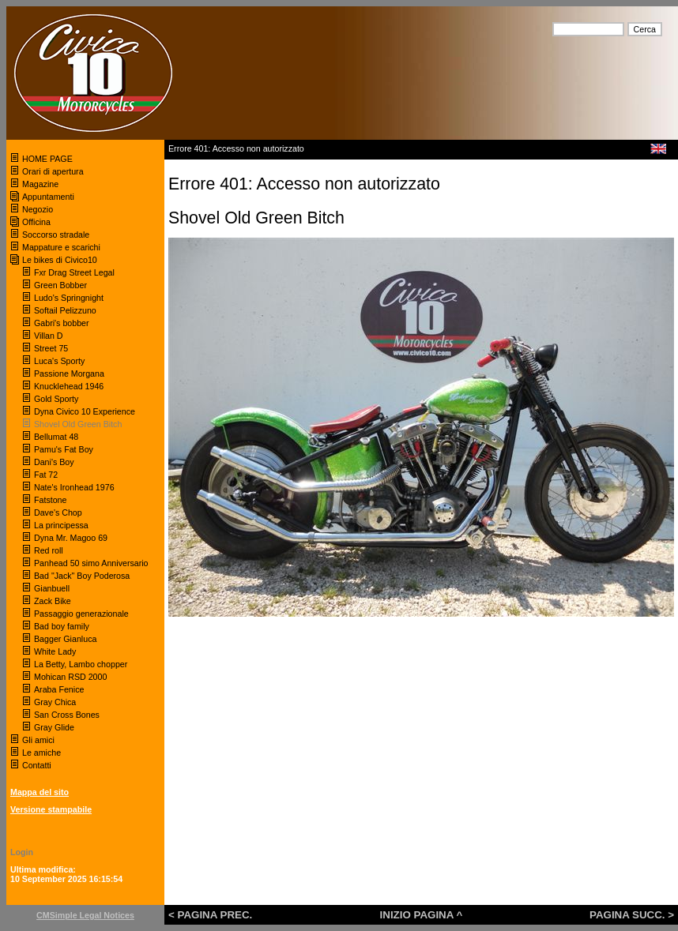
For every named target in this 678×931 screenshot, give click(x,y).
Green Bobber (60, 285)
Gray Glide (54, 727)
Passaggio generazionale (81, 613)
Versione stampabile (51, 809)
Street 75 (51, 348)
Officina (36, 222)
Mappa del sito (39, 792)
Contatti (36, 765)
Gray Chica (55, 702)
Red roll (48, 550)
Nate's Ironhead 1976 (74, 487)
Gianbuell (52, 588)
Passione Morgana (69, 373)
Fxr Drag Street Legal (74, 272)
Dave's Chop (58, 512)
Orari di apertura (53, 171)
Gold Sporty (57, 399)
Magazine (40, 184)
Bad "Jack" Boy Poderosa (82, 575)
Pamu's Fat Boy (63, 449)
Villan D (48, 335)
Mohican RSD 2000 (70, 676)
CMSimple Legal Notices (85, 915)
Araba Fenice (59, 689)
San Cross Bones (67, 714)
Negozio (37, 209)
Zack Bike (52, 601)
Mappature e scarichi (61, 247)
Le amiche (41, 752)
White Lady (55, 651)
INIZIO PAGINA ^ (421, 915)
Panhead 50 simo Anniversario (91, 563)
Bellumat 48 (56, 436)
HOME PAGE (48, 158)
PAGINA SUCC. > (631, 915)
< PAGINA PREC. (210, 915)
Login (21, 852)
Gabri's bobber (61, 323)
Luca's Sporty (59, 361)
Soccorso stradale (57, 234)
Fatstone (50, 500)
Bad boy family (61, 626)
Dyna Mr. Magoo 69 (70, 537)
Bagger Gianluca (65, 639)
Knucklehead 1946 (69, 386)
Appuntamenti (48, 196)
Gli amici (38, 740)
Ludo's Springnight (69, 297)
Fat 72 (46, 474)
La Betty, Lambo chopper (80, 664)
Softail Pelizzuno (65, 310)
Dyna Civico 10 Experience (84, 411)
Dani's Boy (54, 462)
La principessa (61, 525)
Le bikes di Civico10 (59, 260)
